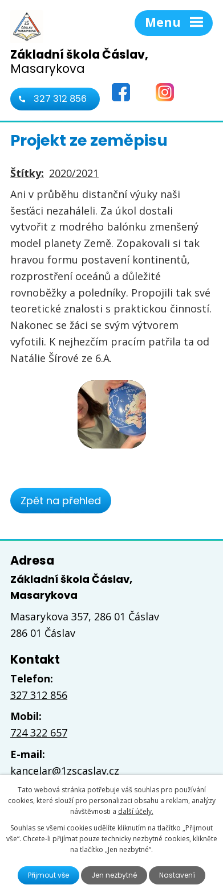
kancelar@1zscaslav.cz (64, 770)
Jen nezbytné (114, 875)
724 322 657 (38, 732)
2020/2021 (74, 173)
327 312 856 (60, 98)
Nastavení (177, 875)
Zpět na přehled (61, 500)
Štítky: (27, 173)
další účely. (135, 811)
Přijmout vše (48, 875)
